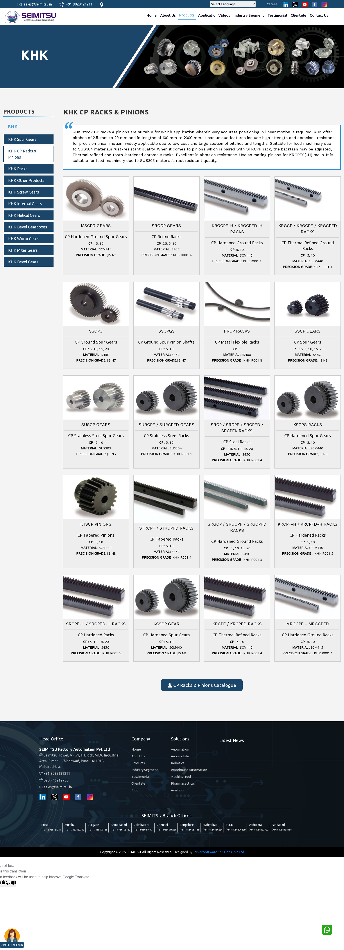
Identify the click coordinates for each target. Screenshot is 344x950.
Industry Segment (249, 15)
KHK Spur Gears (22, 139)
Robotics (177, 763)
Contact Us (319, 15)
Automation (180, 749)
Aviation (177, 790)
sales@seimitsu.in (38, 4)
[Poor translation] (10, 883)
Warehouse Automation (189, 770)
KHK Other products (26, 180)
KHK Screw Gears (23, 192)
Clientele (298, 15)
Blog (134, 790)
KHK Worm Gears (23, 238)
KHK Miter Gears (23, 250)
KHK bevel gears (23, 262)
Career (273, 4)
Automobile (180, 756)
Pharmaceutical (183, 783)
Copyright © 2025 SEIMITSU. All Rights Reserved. (136, 852)
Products (187, 15)
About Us (168, 15)
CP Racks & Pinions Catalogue (202, 685)
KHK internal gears (25, 203)
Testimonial (277, 15)
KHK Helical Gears (24, 215)
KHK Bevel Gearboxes (27, 227)
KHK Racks (17, 168)
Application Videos (214, 15)
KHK (13, 126)
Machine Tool (181, 776)
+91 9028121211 (79, 4)
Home (152, 15)
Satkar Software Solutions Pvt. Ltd (218, 852)
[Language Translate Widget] (233, 4)
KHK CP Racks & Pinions (22, 154)
